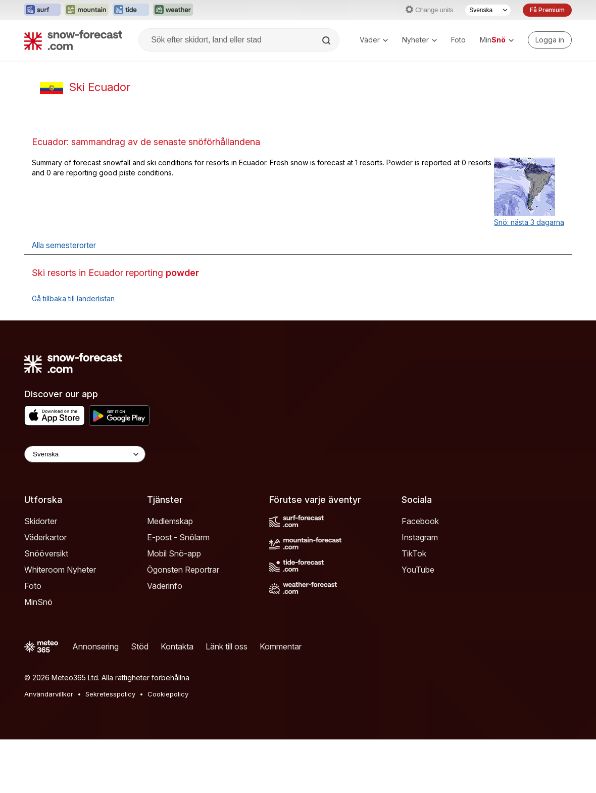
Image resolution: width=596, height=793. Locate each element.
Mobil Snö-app (174, 553)
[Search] (327, 40)
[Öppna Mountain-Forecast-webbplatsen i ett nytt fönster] (87, 10)
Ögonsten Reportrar (183, 570)
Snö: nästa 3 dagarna (529, 222)
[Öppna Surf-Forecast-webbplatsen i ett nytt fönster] (42, 10)
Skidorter (40, 521)
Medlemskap (170, 521)
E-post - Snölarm (178, 537)
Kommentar (281, 646)
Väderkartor (45, 537)
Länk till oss (226, 646)
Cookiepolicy (167, 694)
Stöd (139, 646)
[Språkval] (488, 10)
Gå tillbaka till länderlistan (73, 298)
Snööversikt (46, 553)
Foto (458, 39)
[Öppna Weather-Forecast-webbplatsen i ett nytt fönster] (173, 10)
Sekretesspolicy (110, 694)
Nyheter (419, 39)
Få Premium (547, 10)
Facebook (420, 521)
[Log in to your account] (550, 40)
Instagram (420, 537)
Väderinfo (164, 586)
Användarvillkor (48, 694)
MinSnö (38, 602)
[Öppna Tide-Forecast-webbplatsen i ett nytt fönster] (131, 10)
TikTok (414, 553)
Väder (374, 39)
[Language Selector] (84, 454)
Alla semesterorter (64, 245)
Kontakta (177, 646)
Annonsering (95, 646)
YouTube (418, 570)
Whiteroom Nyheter (60, 570)
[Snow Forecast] (73, 40)
